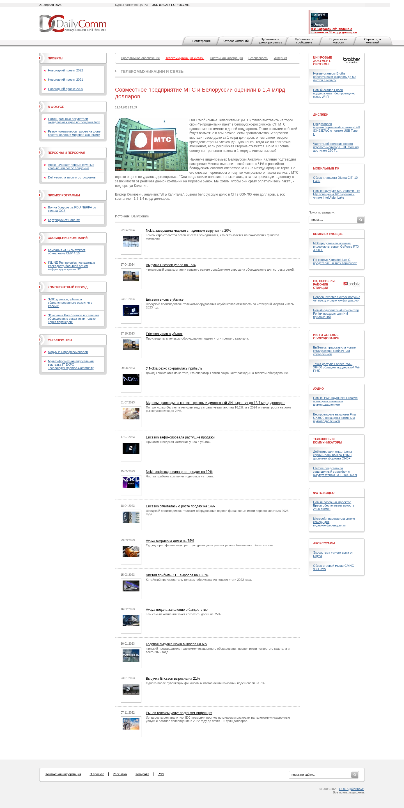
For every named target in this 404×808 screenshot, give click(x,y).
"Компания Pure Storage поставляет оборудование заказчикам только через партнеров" (73, 319)
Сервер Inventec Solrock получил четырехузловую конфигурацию (336, 298)
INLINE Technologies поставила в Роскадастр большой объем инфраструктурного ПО (71, 266)
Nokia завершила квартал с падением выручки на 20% (188, 231)
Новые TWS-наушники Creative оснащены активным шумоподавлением (335, 401)
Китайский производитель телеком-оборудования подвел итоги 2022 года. (199, 579)
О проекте (96, 774)
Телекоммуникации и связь (152, 71)
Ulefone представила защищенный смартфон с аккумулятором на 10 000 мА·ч (335, 471)
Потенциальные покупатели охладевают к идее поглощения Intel (74, 120)
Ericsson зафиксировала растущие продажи (180, 437)
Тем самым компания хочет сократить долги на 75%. (183, 614)
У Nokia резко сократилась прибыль (174, 368)
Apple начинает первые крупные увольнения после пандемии (71, 166)
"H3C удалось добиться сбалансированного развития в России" (70, 303)
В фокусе (56, 106)
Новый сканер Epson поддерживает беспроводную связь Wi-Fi (334, 93)
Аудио (318, 388)
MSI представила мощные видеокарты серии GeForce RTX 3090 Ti (336, 247)
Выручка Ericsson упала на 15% (171, 265)
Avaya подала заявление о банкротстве (177, 610)
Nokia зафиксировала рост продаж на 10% (179, 472)
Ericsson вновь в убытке (164, 299)
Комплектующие (328, 234)
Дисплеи (321, 114)
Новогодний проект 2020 (65, 88)
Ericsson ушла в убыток (164, 334)
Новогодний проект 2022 (65, 70)
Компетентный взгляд (68, 287)
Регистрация (201, 41)
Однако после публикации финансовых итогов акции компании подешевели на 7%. (205, 683)
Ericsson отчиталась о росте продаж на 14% (180, 506)
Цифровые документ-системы (322, 61)
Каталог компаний (236, 41)
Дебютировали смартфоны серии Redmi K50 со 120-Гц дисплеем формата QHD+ (332, 455)
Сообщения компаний (68, 238)
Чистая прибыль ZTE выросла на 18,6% (177, 575)
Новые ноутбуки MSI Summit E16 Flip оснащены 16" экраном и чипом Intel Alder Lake (336, 194)
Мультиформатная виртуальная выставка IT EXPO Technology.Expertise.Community (71, 364)
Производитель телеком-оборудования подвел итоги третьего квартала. (197, 338)
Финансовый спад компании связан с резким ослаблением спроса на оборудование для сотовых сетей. (220, 269)
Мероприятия (60, 340)
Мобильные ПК (326, 168)
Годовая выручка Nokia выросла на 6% (176, 644)
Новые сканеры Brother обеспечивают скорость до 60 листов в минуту (334, 77)
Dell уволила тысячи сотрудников (72, 177)
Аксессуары (324, 543)
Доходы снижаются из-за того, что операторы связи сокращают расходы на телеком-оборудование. (217, 373)
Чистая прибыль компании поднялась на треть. (180, 476)
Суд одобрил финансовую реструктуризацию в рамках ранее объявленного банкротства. (210, 545)
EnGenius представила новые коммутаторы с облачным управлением (334, 351)
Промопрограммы (64, 195)
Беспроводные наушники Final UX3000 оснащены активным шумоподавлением (335, 418)
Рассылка (120, 774)
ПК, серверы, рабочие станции (324, 284)
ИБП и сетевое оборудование (326, 336)
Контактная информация (63, 774)
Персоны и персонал (66, 152)
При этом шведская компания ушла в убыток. (178, 442)
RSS (161, 774)
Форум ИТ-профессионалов (68, 352)
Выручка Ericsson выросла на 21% (173, 679)
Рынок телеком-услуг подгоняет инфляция (179, 713)
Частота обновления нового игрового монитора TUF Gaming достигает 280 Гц (336, 147)
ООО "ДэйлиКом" (351, 789)
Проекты (55, 58)
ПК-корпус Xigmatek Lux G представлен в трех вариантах (335, 261)
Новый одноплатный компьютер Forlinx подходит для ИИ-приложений (336, 313)
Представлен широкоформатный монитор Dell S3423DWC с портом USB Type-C (336, 129)
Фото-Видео (323, 492)
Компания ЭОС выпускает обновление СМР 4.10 (66, 251)
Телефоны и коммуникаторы (327, 440)
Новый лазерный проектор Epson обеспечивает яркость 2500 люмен (333, 505)
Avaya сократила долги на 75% (170, 541)
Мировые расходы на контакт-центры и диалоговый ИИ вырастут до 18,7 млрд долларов (215, 403)
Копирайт (142, 774)
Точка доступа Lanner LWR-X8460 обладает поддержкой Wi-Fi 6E (336, 367)
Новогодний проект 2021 (65, 79)
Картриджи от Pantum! (64, 220)
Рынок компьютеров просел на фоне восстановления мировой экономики (74, 133)
